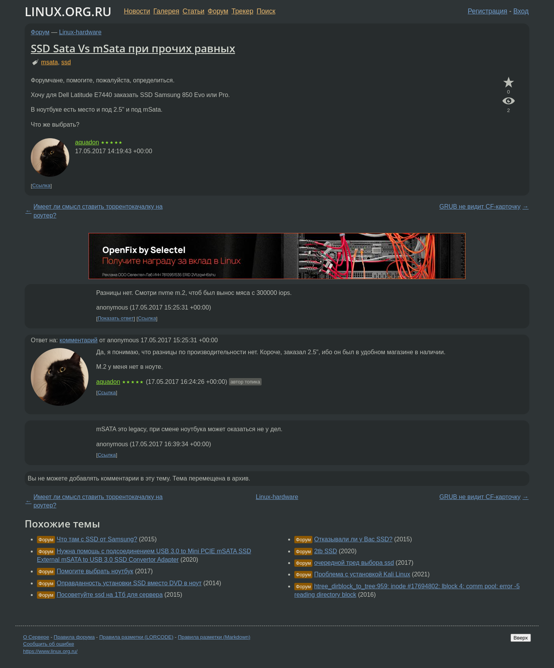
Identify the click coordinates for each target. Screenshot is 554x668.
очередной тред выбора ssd (354, 562)
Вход (521, 11)
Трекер (243, 11)
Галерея (166, 11)
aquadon (87, 142)
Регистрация (487, 11)
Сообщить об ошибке (48, 644)
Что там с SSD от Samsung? (97, 539)
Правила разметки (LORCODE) (136, 637)
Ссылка (41, 186)
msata (49, 62)
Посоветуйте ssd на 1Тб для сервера (110, 594)
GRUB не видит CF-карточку (480, 206)
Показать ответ (116, 318)
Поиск (266, 11)
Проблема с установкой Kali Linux (362, 574)
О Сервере (36, 637)
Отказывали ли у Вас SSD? (353, 539)
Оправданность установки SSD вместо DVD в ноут (129, 583)
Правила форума (74, 637)
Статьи (193, 11)
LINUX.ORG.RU (68, 11)
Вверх (521, 638)
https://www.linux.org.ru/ (50, 651)
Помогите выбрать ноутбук (95, 571)
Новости (137, 11)
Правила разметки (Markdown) (214, 637)
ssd (66, 62)
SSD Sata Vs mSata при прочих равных (133, 48)
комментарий (79, 340)
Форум (218, 11)
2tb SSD (325, 551)
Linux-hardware (80, 32)
